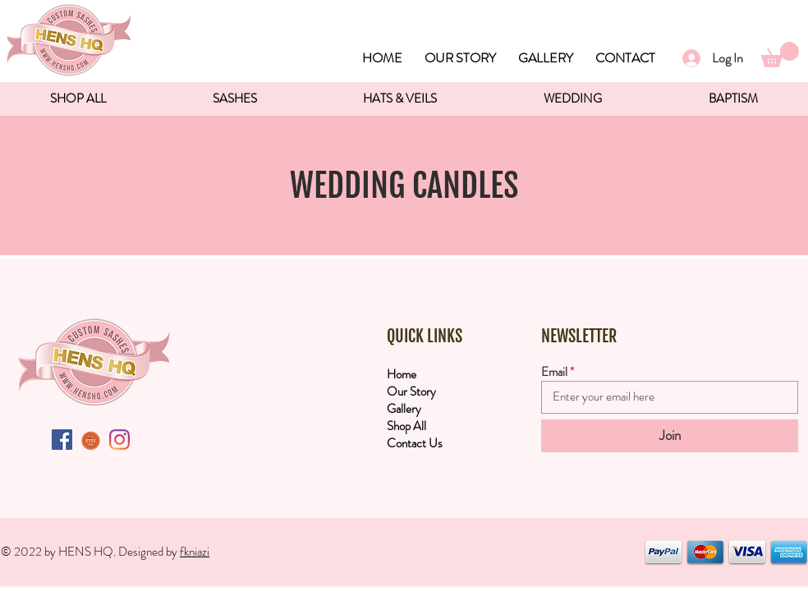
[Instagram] (119, 439)
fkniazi (194, 552)
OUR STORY (460, 57)
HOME (382, 57)
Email (554, 372)
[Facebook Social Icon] (62, 439)
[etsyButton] (90, 439)
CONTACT (625, 57)
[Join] (669, 435)
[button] (780, 54)
